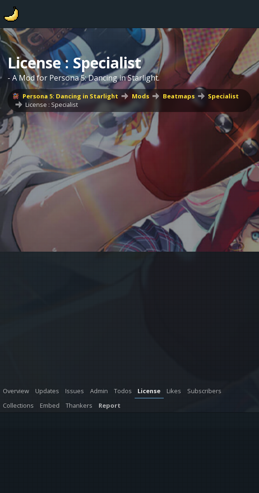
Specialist (223, 96)
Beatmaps (179, 96)
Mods (140, 96)
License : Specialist (51, 104)
